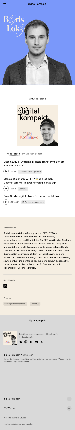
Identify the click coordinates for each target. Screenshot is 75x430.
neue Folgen (13, 153)
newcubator (27, 424)
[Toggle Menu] (4, 4)
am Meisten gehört (32, 153)
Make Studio (20, 418)
